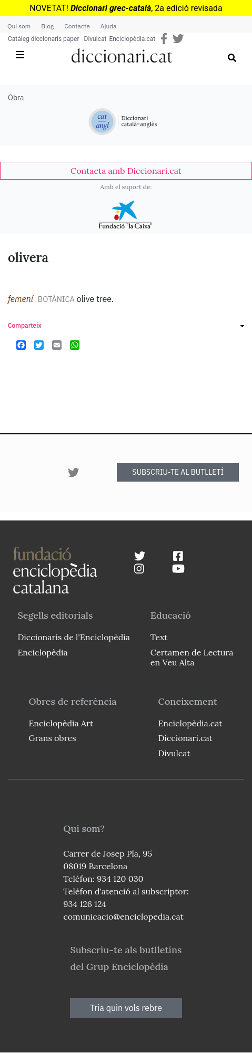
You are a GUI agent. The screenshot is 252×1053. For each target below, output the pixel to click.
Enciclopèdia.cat (132, 39)
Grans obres (52, 738)
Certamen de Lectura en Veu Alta (192, 657)
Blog (47, 26)
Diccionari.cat (185, 738)
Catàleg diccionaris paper (43, 39)
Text (159, 637)
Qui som (19, 26)
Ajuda (108, 26)
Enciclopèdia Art (60, 723)
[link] (126, 170)
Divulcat (95, 39)
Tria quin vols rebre (126, 1008)
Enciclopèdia (42, 652)
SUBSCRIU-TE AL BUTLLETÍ (178, 472)
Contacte (76, 26)
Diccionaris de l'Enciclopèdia (73, 637)
